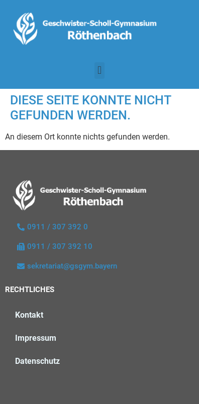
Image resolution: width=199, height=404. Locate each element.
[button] (99, 70)
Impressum (35, 338)
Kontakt (29, 315)
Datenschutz (37, 361)
